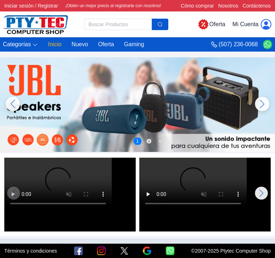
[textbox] (118, 24)
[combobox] (126, 24)
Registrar (48, 6)
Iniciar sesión (19, 6)
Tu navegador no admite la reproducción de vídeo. (58, 184)
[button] (20, 44)
